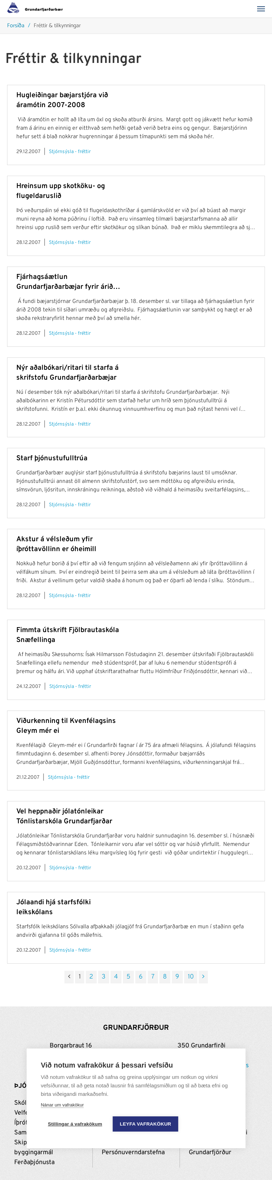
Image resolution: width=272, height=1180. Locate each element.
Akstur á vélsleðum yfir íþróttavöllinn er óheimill (56, 544)
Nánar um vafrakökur (62, 1105)
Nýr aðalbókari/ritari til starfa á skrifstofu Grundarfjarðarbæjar (67, 372)
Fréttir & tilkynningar (57, 26)
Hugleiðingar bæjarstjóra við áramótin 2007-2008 (62, 100)
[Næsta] (203, 977)
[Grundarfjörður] (37, 9)
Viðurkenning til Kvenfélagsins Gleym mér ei (66, 726)
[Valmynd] (263, 9)
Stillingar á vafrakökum (75, 1124)
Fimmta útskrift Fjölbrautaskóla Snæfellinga (67, 635)
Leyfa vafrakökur (145, 1124)
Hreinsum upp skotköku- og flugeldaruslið (60, 191)
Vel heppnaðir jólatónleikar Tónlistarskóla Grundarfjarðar (64, 816)
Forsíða (15, 26)
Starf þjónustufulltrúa (51, 458)
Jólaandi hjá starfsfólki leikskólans (53, 907)
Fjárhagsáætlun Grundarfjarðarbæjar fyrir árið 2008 (64, 282)
